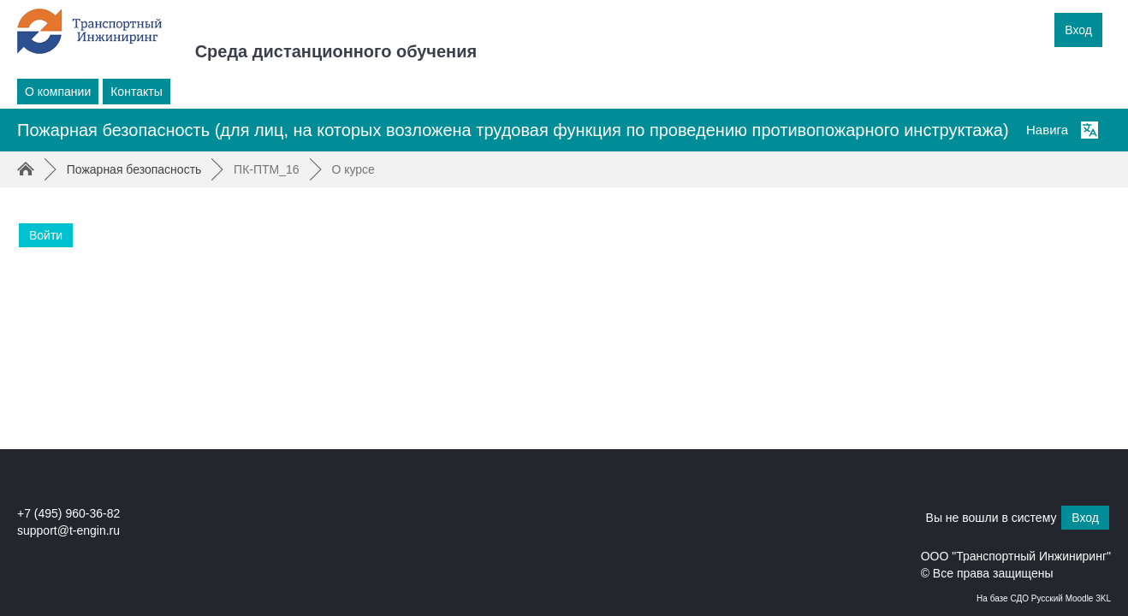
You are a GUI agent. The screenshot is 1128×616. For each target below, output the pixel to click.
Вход (1078, 30)
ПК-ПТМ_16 (267, 169)
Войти (45, 235)
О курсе (352, 169)
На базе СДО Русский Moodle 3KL (1044, 598)
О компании (58, 91)
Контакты (136, 91)
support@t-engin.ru (68, 530)
